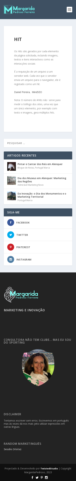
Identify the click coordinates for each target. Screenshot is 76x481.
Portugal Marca (42, 167)
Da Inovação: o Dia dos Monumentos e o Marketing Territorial (42, 195)
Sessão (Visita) (12, 449)
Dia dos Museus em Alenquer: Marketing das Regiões (42, 179)
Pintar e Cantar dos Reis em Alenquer (40, 164)
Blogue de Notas (26, 167)
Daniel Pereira (22, 92)
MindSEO (37, 92)
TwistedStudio (49, 468)
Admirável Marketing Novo (31, 184)
